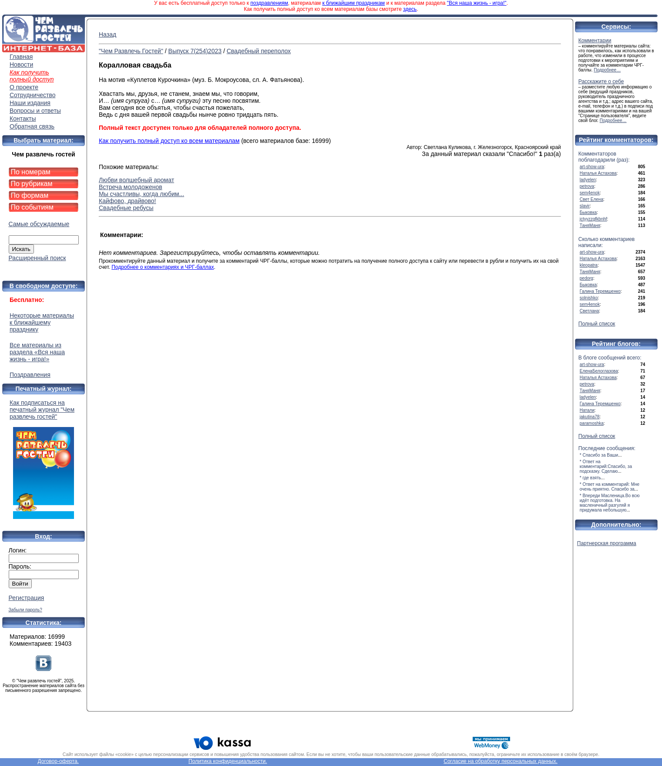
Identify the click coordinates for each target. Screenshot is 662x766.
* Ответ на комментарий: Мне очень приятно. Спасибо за (609, 486)
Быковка (588, 212)
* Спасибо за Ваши (599, 455)
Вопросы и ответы (35, 110)
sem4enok (590, 192)
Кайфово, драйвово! (127, 200)
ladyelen (588, 179)
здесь (410, 9)
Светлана (589, 310)
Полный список (596, 324)
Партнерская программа (606, 543)
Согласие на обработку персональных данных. (501, 761)
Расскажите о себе (601, 81)
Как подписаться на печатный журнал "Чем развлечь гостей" (43, 459)
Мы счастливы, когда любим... (141, 193)
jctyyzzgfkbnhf (593, 219)
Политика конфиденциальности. (227, 761)
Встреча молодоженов (130, 186)
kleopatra (589, 265)
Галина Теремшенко (600, 291)
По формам (30, 195)
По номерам (30, 172)
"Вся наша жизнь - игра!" (477, 3)
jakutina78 (590, 416)
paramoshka (592, 423)
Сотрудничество (32, 95)
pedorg (586, 278)
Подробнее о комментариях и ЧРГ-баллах (162, 267)
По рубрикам (32, 183)
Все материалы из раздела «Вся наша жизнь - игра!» (37, 352)
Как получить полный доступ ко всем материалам (169, 140)
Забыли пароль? (25, 609)
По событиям (32, 207)
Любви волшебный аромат (136, 179)
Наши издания (30, 102)
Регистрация (26, 597)
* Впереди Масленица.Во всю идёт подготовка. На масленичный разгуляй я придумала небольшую (610, 502)
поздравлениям (269, 3)
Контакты (23, 118)
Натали (587, 410)
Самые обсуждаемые (39, 223)
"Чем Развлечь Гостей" (131, 50)
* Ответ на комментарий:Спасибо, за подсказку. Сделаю (606, 466)
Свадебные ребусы (126, 207)
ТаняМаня (590, 225)
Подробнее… (607, 70)
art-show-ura (592, 166)
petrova (587, 186)
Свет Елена (591, 199)
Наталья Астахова (598, 173)
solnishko (589, 297)
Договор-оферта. (58, 761)
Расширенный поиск (37, 257)
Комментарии (595, 40)
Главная (21, 56)
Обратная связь (32, 126)
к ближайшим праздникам (353, 3)
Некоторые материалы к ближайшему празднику (42, 322)
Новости (21, 64)
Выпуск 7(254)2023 (195, 50)
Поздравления (30, 374)
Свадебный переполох (259, 50)
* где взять (590, 477)
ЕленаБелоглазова (599, 371)
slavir (585, 205)
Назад (107, 34)
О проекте (24, 87)
